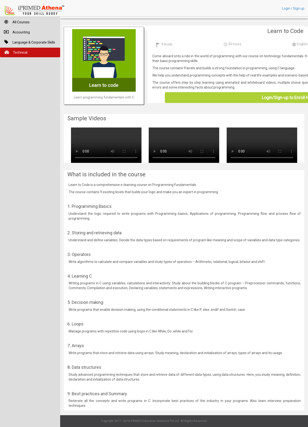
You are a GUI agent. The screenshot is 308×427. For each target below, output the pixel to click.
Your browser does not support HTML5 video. (106, 144)
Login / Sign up (293, 8)
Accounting (15, 31)
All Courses (15, 21)
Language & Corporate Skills (27, 42)
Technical (13, 52)
